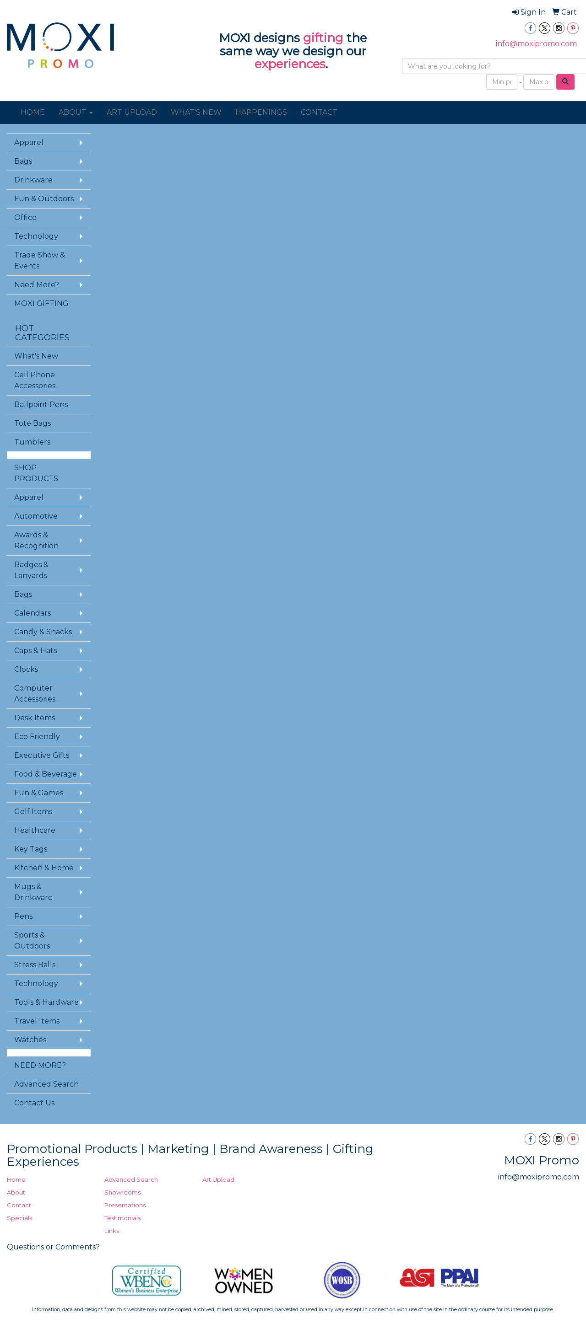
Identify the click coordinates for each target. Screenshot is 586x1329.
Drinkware (33, 180)
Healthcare (34, 830)
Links (111, 1230)
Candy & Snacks (43, 631)
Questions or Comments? (53, 1247)
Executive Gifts (41, 755)
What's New (36, 356)
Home (16, 1179)
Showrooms (122, 1192)
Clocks (26, 669)
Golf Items (33, 811)
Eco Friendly (37, 736)
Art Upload (218, 1179)
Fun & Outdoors (44, 198)
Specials (19, 1218)
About (16, 1192)
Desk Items (34, 717)
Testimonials (122, 1218)
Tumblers (32, 442)
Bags (23, 161)
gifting (323, 38)
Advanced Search (46, 1084)
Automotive (36, 516)
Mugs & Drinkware (33, 892)
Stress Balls (34, 964)
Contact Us (34, 1103)
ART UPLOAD (132, 112)
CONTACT (319, 112)
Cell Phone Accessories (34, 380)
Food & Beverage (45, 774)
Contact (19, 1205)
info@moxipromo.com (536, 43)
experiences (290, 64)
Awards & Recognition (36, 540)
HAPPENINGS (261, 112)
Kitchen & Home (44, 867)
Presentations (125, 1205)
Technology (36, 236)
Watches (30, 1039)
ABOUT (76, 112)
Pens (23, 916)
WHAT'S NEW (196, 112)
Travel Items (37, 1021)
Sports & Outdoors (32, 940)
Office (25, 217)
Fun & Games (38, 792)
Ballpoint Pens (41, 404)
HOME (33, 112)
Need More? (36, 284)
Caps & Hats (35, 650)
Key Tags (30, 849)
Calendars (32, 613)
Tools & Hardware (46, 1002)
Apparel (28, 142)
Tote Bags (32, 423)
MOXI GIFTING (41, 303)
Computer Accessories (34, 693)
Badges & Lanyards (31, 570)
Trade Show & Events (39, 260)
